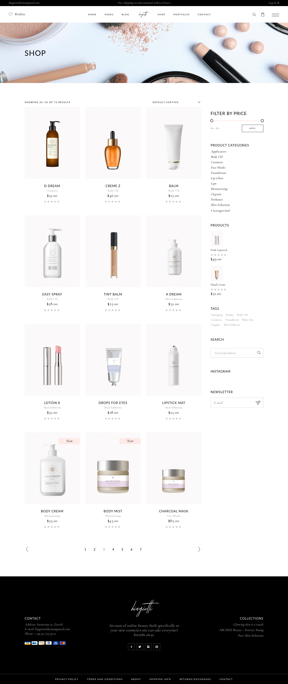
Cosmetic (52, 190)
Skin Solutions (173, 299)
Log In (272, 3)
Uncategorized (220, 210)
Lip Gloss (217, 178)
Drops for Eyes (113, 403)
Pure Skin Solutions (250, 635)
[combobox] (175, 102)
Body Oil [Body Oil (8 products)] (242, 315)
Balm (174, 186)
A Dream (174, 294)
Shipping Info (160, 679)
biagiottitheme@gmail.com (24, 3)
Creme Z (113, 186)
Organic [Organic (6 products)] (215, 325)
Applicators (218, 151)
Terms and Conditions (105, 679)
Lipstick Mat (173, 403)
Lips (213, 183)
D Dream (52, 186)
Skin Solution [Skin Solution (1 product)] (232, 325)
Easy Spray (52, 294)
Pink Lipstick (219, 250)
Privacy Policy (66, 679)
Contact (226, 679)
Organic (216, 194)
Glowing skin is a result (248, 624)
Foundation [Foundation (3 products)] (232, 320)
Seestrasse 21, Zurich (50, 624)
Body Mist (113, 511)
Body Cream (52, 511)
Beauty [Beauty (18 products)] (230, 315)
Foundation (218, 173)
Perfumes (217, 199)
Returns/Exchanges (195, 679)
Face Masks (174, 516)
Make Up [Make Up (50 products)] (247, 320)
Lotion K (52, 403)
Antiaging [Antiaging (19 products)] (217, 315)
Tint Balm (113, 294)
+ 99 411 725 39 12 (45, 634)
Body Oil (113, 190)
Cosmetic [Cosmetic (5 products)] (216, 320)
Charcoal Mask (173, 511)
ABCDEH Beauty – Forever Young (241, 630)
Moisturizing (52, 516)
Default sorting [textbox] (166, 102)
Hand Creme (218, 284)
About (136, 679)
